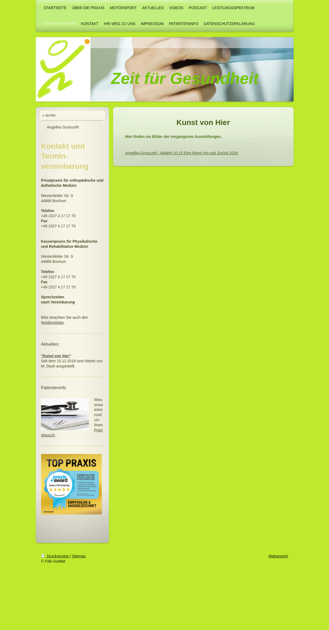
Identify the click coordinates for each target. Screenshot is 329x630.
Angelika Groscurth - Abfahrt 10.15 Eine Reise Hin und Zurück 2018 (181, 153)
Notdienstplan (52, 322)
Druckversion (55, 556)
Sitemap (79, 556)
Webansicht (278, 556)
